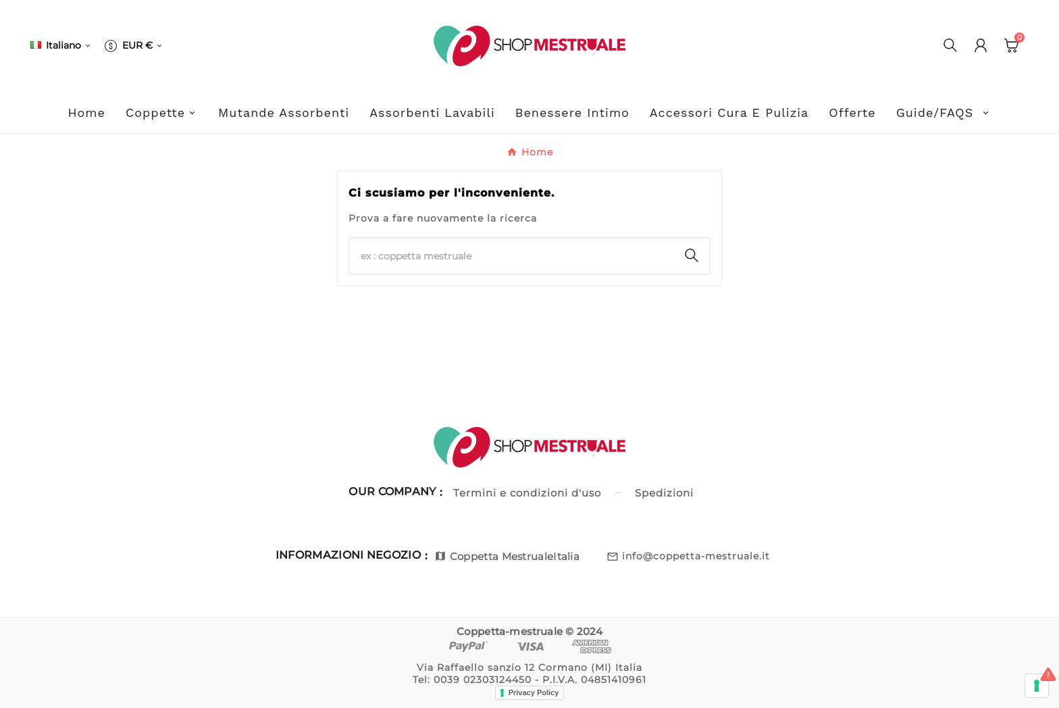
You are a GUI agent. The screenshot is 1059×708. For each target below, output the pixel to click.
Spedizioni (664, 492)
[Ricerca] (512, 256)
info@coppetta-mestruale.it (696, 556)
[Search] (691, 255)
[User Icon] (980, 45)
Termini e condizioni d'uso (527, 492)
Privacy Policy (534, 692)
